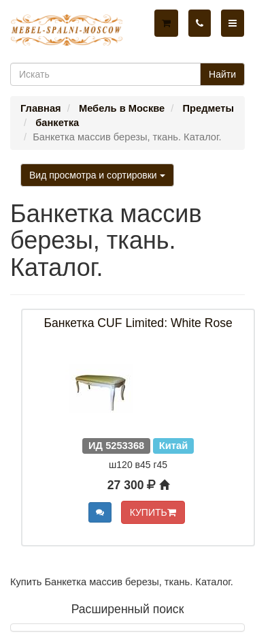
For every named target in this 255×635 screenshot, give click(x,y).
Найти (222, 74)
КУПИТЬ (153, 512)
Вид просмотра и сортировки (97, 175)
